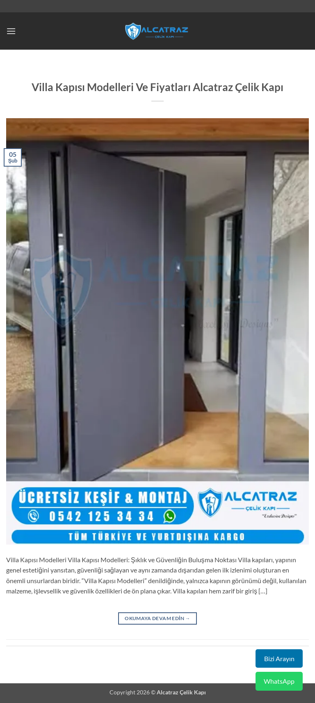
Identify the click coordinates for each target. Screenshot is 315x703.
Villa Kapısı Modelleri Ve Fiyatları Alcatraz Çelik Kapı (157, 87)
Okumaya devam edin (157, 618)
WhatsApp (279, 681)
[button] (11, 31)
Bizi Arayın (279, 658)
